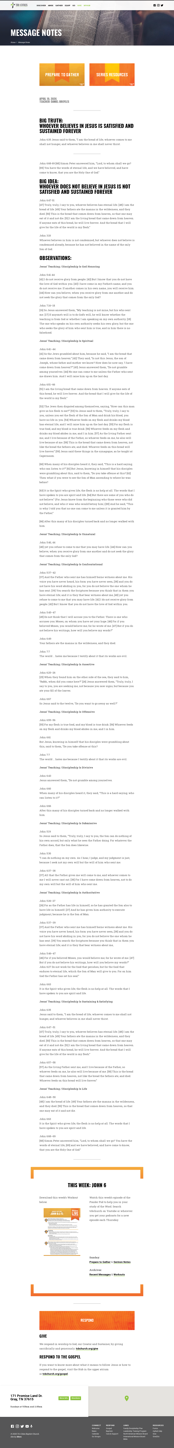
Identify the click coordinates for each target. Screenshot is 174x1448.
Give (154, 1434)
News (94, 1431)
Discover (41, 5)
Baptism (109, 1431)
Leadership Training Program (134, 1431)
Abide (50, 5)
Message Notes (24, 42)
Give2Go (156, 1436)
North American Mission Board (135, 1434)
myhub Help (157, 1431)
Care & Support (112, 1434)
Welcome (95, 1428)
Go (73, 5)
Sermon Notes (122, 1262)
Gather (59, 5)
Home (13, 42)
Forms (155, 1428)
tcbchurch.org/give (87, 1348)
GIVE (79, 5)
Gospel (109, 1428)
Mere (19, 1436)
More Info (59, 1398)
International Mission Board (134, 1436)
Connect (96, 1425)
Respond (110, 1425)
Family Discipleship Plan (133, 1428)
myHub (87, 5)
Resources (158, 1425)
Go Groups (96, 1436)
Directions (74, 1398)
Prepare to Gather (100, 1262)
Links (126, 1425)
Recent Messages (100, 1274)
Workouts (119, 1274)
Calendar (95, 1434)
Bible (125, 1439)
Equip (67, 5)
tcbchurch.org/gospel (55, 1373)
